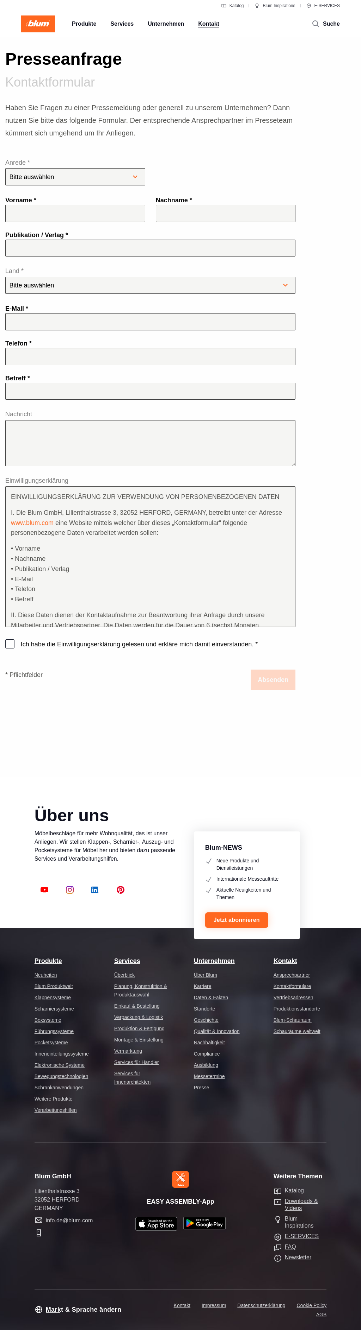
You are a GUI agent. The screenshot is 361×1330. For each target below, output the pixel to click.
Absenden (273, 679)
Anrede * (75, 172)
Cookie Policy (312, 1305)
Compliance (207, 1054)
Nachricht (18, 414)
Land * (150, 280)
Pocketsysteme (51, 1042)
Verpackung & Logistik (138, 1017)
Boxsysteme (48, 1020)
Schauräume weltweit (297, 1031)
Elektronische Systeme (60, 1065)
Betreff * (17, 378)
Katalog (232, 5)
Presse (201, 1087)
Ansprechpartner (292, 975)
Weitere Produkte (54, 1099)
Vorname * (20, 200)
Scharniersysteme (54, 1009)
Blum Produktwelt (54, 986)
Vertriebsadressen (293, 997)
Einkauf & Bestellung (137, 1006)
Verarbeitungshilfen (56, 1110)
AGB (321, 1314)
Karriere (203, 986)
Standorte (204, 1009)
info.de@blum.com (69, 1220)
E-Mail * (16, 308)
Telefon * (18, 343)
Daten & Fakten (211, 997)
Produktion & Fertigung (139, 1028)
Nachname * (174, 200)
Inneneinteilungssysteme (62, 1054)
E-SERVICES (323, 5)
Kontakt (285, 960)
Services (127, 960)
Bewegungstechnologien (61, 1076)
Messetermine (209, 1076)
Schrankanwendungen (59, 1087)
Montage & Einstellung (139, 1040)
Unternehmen (214, 960)
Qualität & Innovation (217, 1031)
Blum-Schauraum (293, 1020)
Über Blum (205, 975)
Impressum (214, 1305)
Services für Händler (136, 1062)
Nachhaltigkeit (209, 1042)
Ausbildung (206, 1065)
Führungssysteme (54, 1031)
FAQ (290, 1247)
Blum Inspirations (274, 5)
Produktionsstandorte (297, 1009)
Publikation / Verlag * (36, 235)
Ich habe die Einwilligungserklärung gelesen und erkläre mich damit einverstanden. (138, 644)
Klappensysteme (53, 997)
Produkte (48, 960)
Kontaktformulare (292, 986)
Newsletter (298, 1257)
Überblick (124, 975)
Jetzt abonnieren (237, 920)
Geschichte (206, 1020)
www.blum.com (32, 522)
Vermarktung (128, 1051)
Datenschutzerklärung (261, 1305)
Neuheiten (46, 975)
